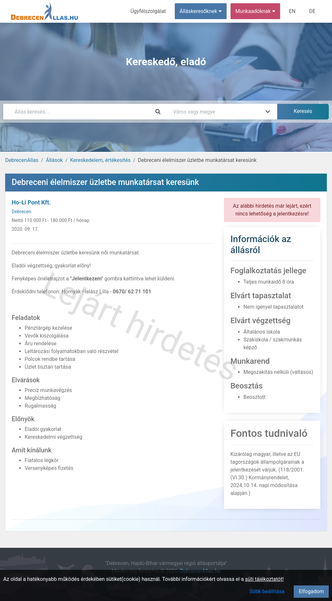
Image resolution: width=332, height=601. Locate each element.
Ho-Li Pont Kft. (31, 202)
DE (312, 11)
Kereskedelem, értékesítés (100, 160)
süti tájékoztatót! (264, 579)
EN (292, 11)
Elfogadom (311, 591)
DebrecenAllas (22, 160)
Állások (54, 160)
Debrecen (21, 212)
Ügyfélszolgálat (148, 11)
